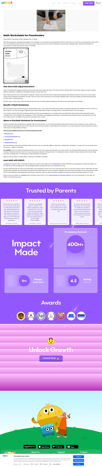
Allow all (78, 456)
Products (73, 3)
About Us (65, 3)
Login (79, 3)
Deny (78, 464)
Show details (57, 464)
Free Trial (89, 3)
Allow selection (79, 460)
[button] (30, 447)
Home (53, 3)
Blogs (59, 3)
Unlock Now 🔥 (51, 358)
